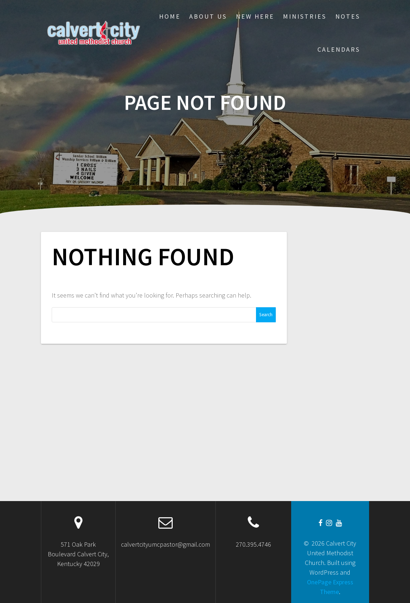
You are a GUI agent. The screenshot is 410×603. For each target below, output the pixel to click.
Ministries (304, 16)
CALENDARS (338, 49)
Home (170, 16)
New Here (255, 16)
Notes (347, 16)
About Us (208, 16)
